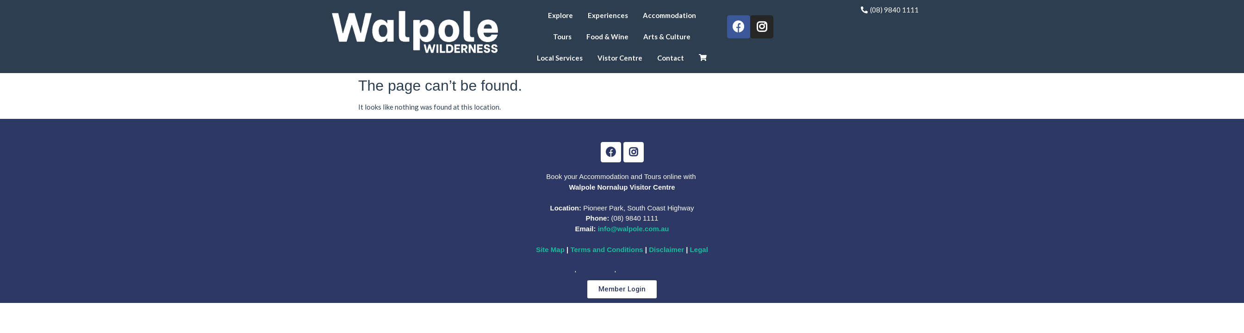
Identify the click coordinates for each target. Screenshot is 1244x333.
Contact (670, 58)
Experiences (608, 15)
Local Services (560, 58)
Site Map (550, 249)
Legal (698, 249)
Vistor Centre (619, 58)
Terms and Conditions (606, 249)
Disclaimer (667, 249)
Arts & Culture (666, 36)
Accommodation (669, 15)
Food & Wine (607, 36)
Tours (562, 36)
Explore (560, 15)
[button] (622, 289)
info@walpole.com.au (633, 229)
